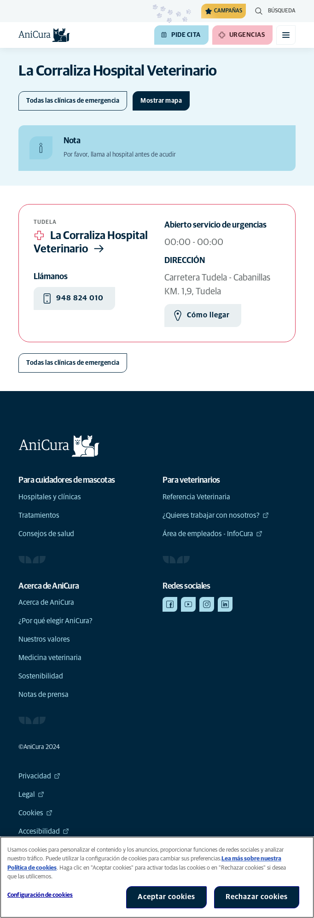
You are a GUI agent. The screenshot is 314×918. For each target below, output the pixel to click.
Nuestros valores (44, 639)
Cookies (35, 813)
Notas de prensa (43, 694)
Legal (31, 794)
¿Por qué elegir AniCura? (55, 621)
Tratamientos (38, 515)
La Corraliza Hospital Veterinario (91, 243)
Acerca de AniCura (46, 602)
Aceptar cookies (166, 896)
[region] (157, 877)
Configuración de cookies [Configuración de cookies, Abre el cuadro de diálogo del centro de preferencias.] (40, 895)
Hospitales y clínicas (49, 497)
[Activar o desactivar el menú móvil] (286, 35)
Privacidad (39, 776)
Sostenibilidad (40, 676)
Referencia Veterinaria (196, 497)
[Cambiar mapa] (161, 101)
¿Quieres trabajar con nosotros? (216, 515)
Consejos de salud (46, 534)
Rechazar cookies (257, 896)
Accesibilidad (43, 831)
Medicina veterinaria (49, 657)
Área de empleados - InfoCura (212, 534)
